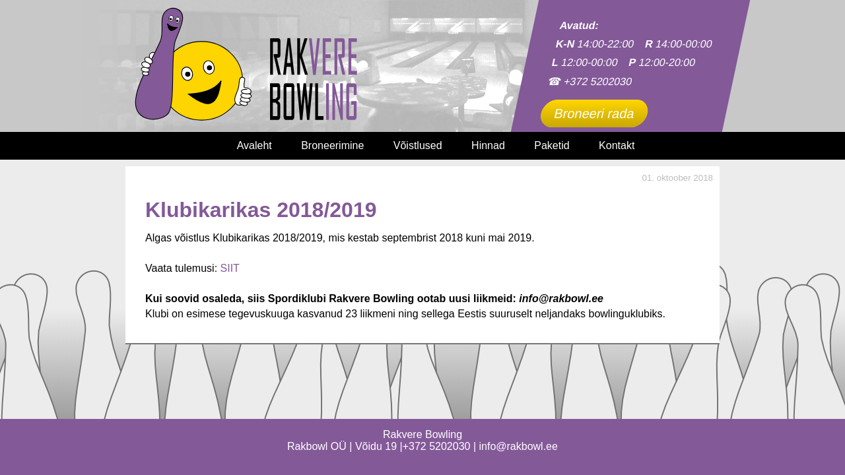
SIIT (230, 268)
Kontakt (616, 145)
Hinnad (488, 145)
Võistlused (417, 145)
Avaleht (254, 145)
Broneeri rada (594, 113)
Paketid (551, 145)
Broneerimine (332, 145)
